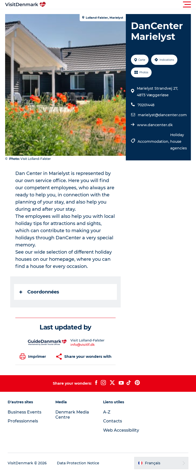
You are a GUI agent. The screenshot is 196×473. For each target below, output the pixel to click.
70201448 (146, 105)
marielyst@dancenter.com (162, 115)
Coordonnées (39, 292)
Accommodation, (154, 141)
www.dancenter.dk (155, 125)
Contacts (112, 421)
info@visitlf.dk (82, 344)
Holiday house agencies (178, 141)
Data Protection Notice (78, 463)
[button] (121, 5)
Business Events (24, 412)
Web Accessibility (121, 430)
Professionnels (23, 421)
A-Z (107, 412)
